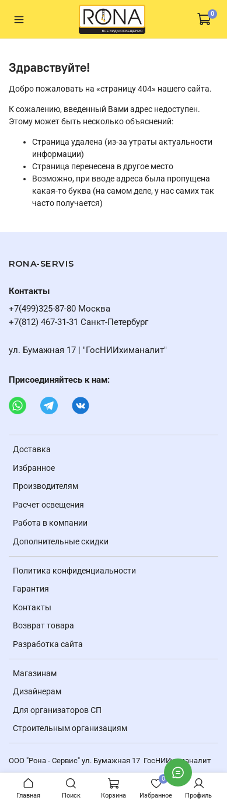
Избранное (34, 468)
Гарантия (31, 588)
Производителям (45, 486)
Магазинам (35, 673)
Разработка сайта (48, 644)
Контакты (32, 607)
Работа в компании (50, 522)
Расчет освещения (48, 504)
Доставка (32, 449)
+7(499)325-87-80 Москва (59, 308)
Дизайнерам (37, 691)
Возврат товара (43, 625)
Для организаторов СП (57, 710)
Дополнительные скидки (61, 541)
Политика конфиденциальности (74, 570)
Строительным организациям (70, 728)
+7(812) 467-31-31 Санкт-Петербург (78, 322)
